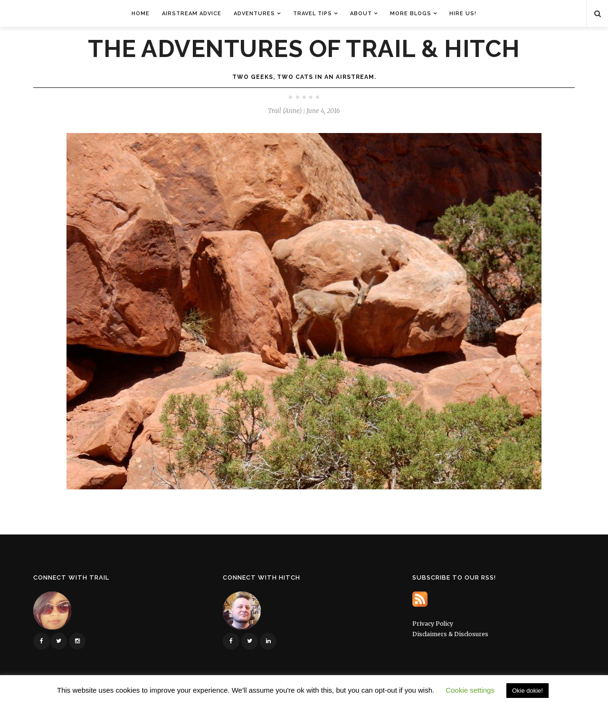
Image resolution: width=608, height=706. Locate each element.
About (361, 13)
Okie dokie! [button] (527, 690)
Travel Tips (312, 13)
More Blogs (410, 13)
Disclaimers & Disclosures (450, 634)
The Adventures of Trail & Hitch (304, 49)
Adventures (254, 13)
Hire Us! (462, 13)
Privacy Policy (432, 623)
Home (141, 13)
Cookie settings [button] (470, 690)
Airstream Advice (191, 13)
